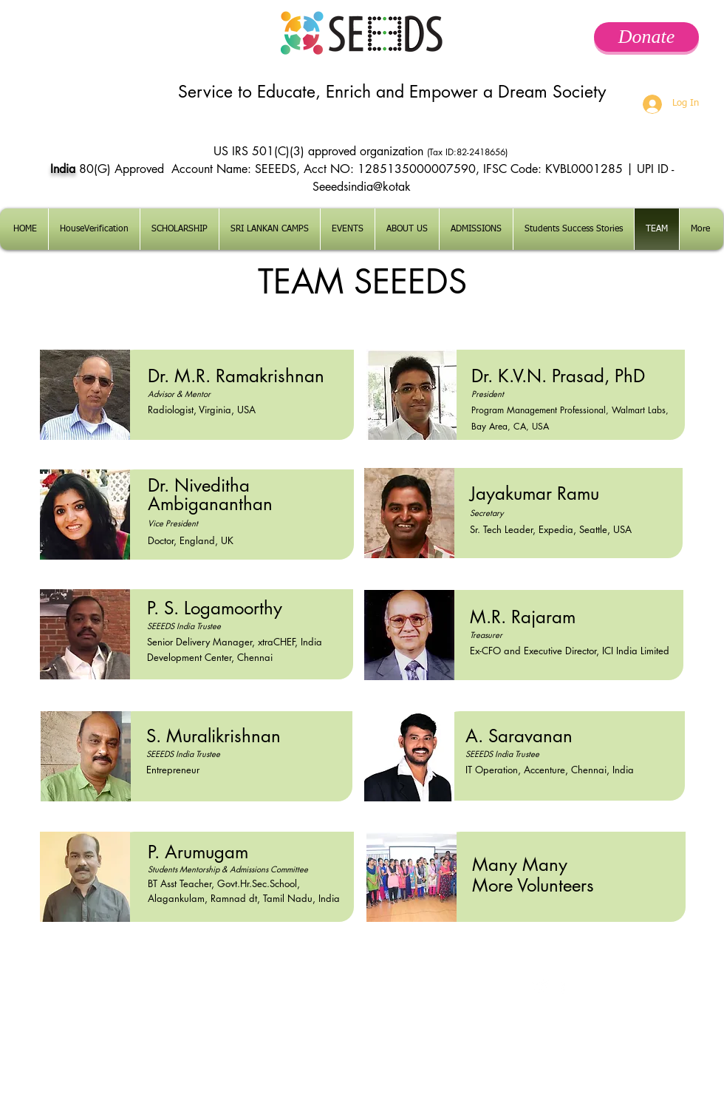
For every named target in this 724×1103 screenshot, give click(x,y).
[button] (476, 229)
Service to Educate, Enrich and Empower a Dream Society (392, 92)
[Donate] (646, 37)
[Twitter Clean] (541, 986)
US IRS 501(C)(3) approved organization (320, 151)
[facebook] (563, 986)
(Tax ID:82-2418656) (468, 152)
